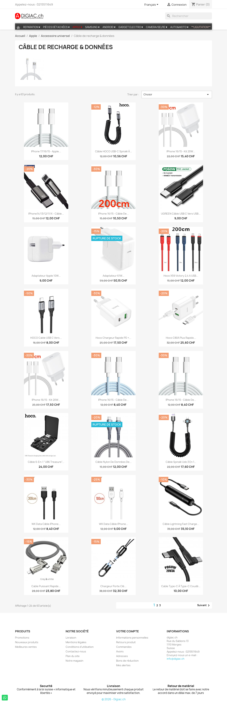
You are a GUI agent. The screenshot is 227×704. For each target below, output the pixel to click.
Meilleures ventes (26, 646)
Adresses (122, 656)
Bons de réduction (127, 660)
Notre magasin (74, 660)
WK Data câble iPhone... (46, 524)
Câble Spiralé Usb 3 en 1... (181, 462)
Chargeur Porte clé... (113, 586)
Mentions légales (76, 642)
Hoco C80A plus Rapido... (181, 337)
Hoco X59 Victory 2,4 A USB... (181, 275)
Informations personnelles (132, 637)
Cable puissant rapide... (46, 586)
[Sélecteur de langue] (152, 5)
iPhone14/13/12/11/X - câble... (46, 213)
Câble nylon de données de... (113, 462)
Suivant (204, 605)
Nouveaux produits (26, 642)
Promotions (22, 637)
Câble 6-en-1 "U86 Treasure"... (46, 462)
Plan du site (73, 656)
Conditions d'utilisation (80, 646)
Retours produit (126, 642)
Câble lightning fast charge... (181, 524)
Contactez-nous (76, 651)
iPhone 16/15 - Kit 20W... (181, 151)
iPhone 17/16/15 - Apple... (46, 151)
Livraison (71, 637)
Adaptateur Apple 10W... (46, 275)
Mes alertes (123, 665)
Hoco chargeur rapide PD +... (113, 337)
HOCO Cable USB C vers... (46, 337)
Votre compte (127, 631)
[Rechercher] (188, 16)
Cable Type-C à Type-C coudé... (181, 586)
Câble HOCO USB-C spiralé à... (113, 151)
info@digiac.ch (175, 658)
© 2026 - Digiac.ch (114, 699)
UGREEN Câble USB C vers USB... (181, 213)
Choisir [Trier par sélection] (176, 94)
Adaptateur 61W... (113, 275)
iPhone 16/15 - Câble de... (113, 213)
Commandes (124, 646)
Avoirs (120, 651)
